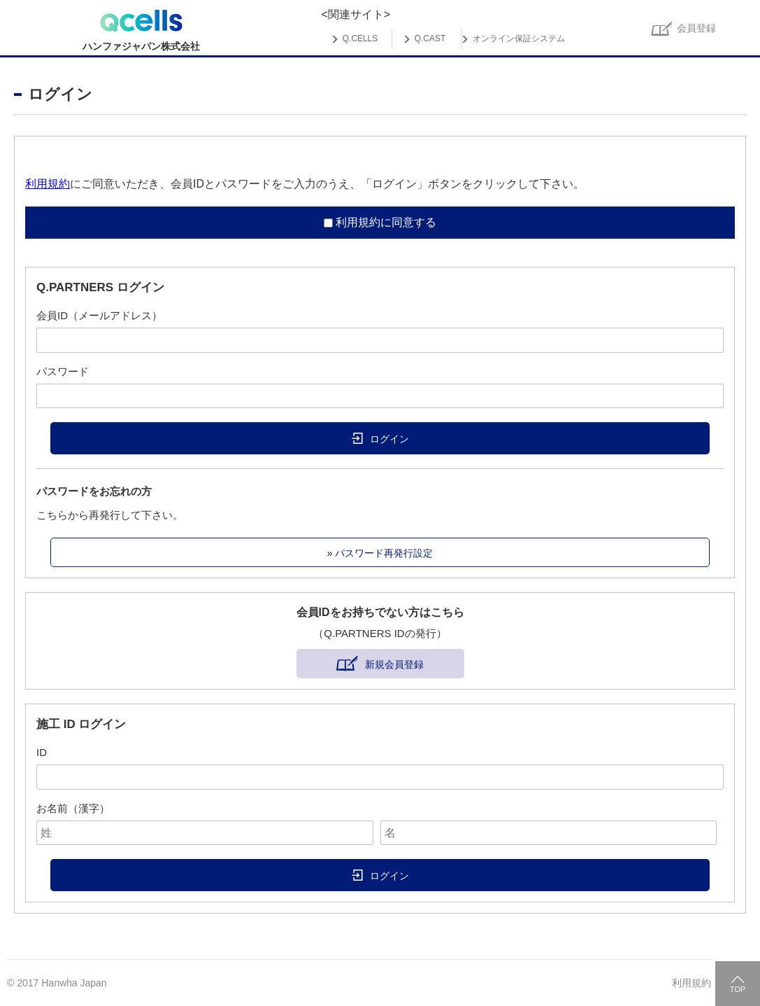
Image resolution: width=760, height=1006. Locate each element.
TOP (737, 989)
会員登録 (696, 28)
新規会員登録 (394, 664)
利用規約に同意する (386, 222)
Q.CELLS (360, 39)
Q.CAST (430, 39)
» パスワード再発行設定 (380, 553)
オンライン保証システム (519, 39)
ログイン (389, 439)
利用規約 (47, 184)
